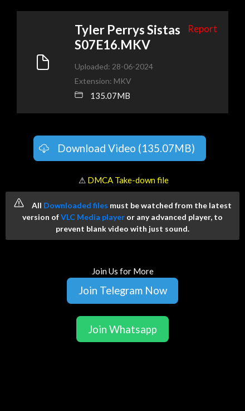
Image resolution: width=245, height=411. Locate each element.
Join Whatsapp (122, 329)
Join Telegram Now (123, 290)
